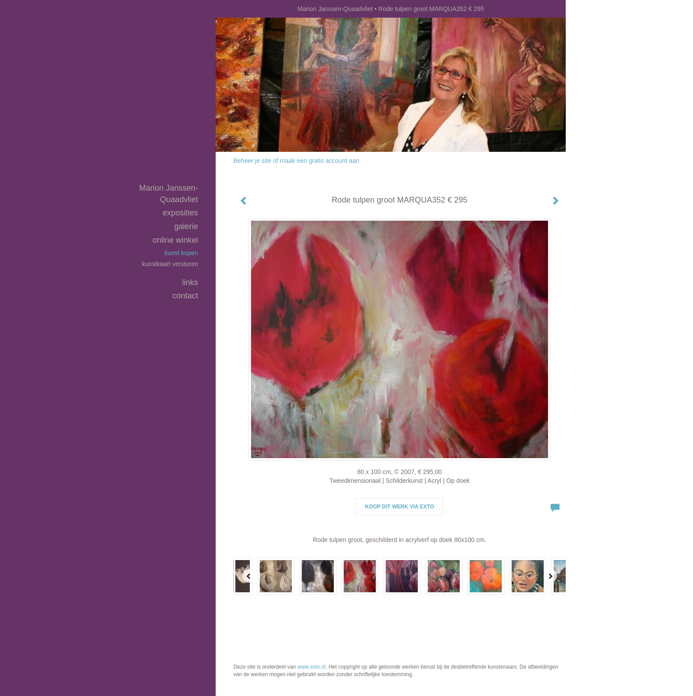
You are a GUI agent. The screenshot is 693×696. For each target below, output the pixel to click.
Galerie (186, 226)
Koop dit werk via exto (399, 507)
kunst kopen (181, 252)
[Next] (550, 576)
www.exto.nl (311, 667)
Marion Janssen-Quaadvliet (335, 8)
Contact (185, 295)
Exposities (180, 212)
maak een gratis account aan (319, 160)
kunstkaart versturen (170, 263)
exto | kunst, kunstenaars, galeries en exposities (241, 9)
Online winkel (175, 240)
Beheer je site (252, 160)
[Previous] (248, 576)
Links (190, 282)
